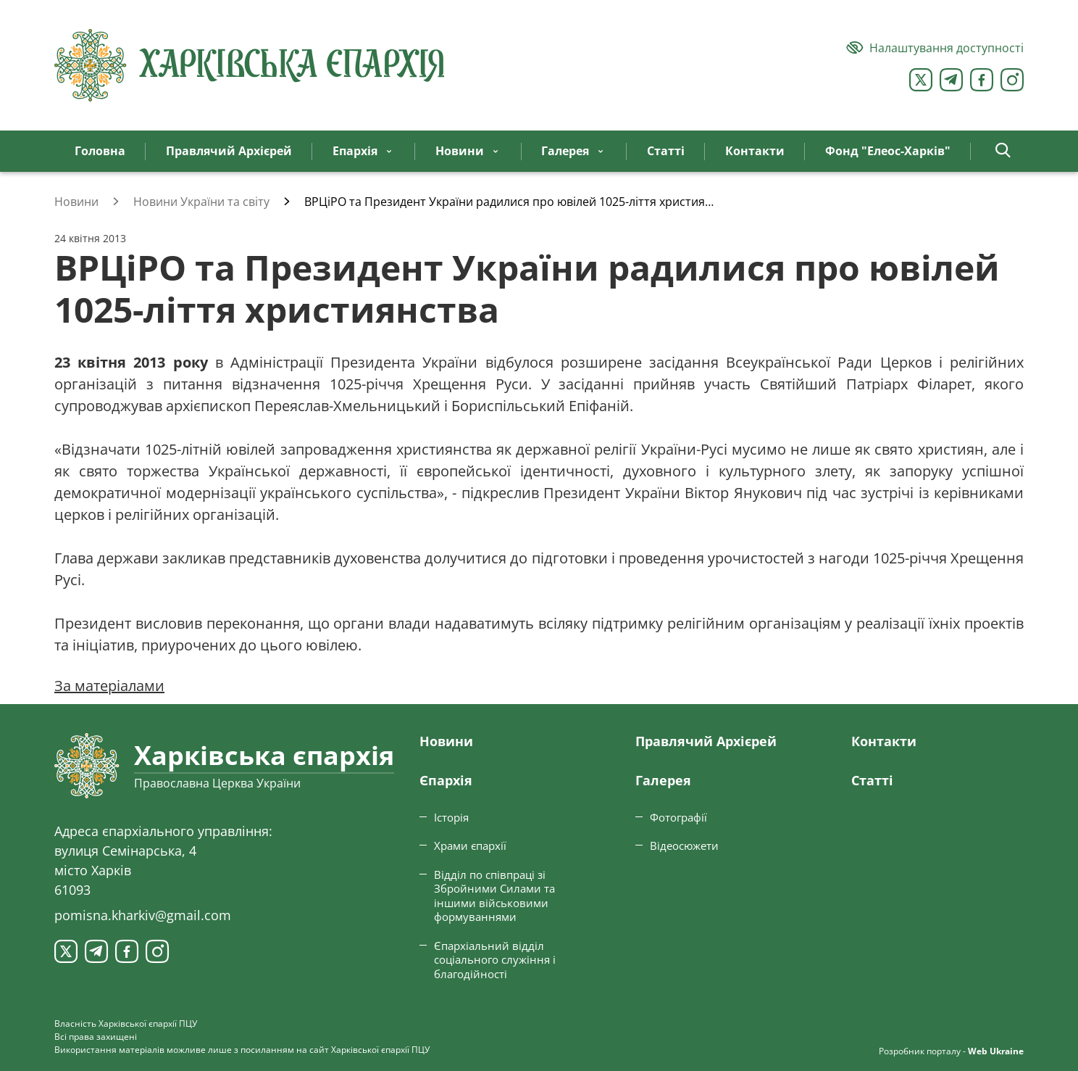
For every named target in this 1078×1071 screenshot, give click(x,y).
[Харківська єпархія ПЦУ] (250, 65)
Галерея (663, 780)
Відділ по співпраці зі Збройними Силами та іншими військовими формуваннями (494, 896)
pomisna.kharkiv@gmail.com (142, 915)
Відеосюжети (684, 845)
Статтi (872, 780)
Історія (451, 817)
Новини (446, 741)
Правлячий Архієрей (706, 741)
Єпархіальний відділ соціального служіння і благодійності (495, 959)
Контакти (883, 741)
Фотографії (678, 817)
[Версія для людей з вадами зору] (935, 48)
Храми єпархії (470, 845)
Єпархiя (445, 780)
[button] (1003, 151)
